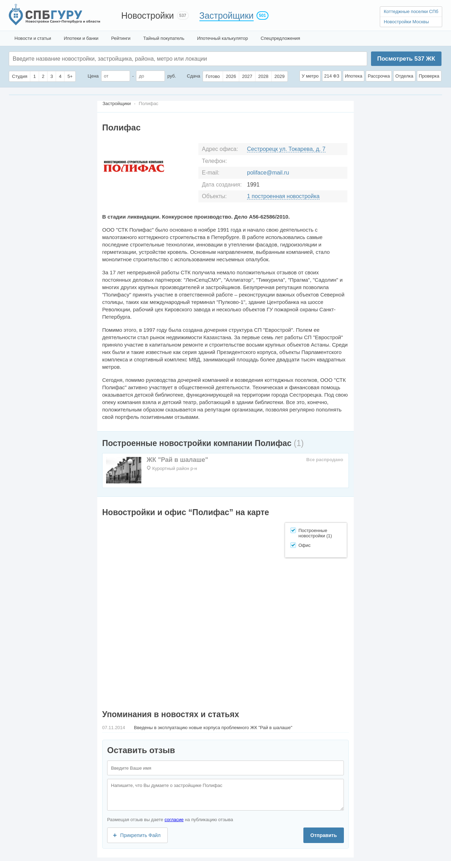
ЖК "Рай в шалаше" (177, 459)
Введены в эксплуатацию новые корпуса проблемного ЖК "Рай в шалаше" (213, 727)
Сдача (193, 76)
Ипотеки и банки (81, 38)
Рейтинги (120, 38)
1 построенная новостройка (283, 196)
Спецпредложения (280, 38)
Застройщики (226, 15)
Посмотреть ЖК (406, 58)
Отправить (323, 835)
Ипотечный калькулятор (222, 38)
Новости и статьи (32, 38)
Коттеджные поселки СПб (411, 11)
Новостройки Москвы (406, 21)
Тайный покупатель (163, 38)
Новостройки (147, 15)
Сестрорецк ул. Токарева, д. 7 (286, 149)
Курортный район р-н (174, 468)
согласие (174, 819)
